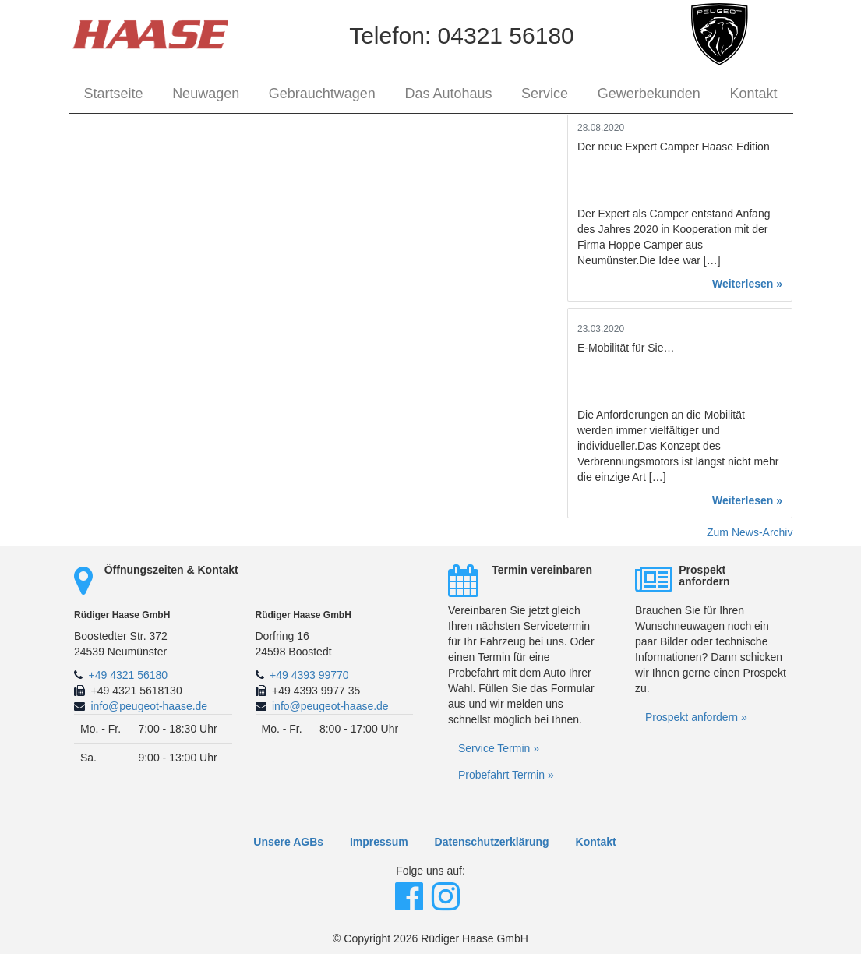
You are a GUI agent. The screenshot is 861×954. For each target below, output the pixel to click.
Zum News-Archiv (749, 532)
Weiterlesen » (747, 283)
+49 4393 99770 (309, 675)
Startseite (113, 93)
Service (544, 93)
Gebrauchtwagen (322, 93)
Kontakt (753, 93)
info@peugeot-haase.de (149, 706)
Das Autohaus (448, 93)
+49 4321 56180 (128, 675)
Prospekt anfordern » (696, 717)
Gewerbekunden (649, 93)
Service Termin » (498, 748)
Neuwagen (205, 93)
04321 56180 (506, 35)
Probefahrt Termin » (506, 774)
